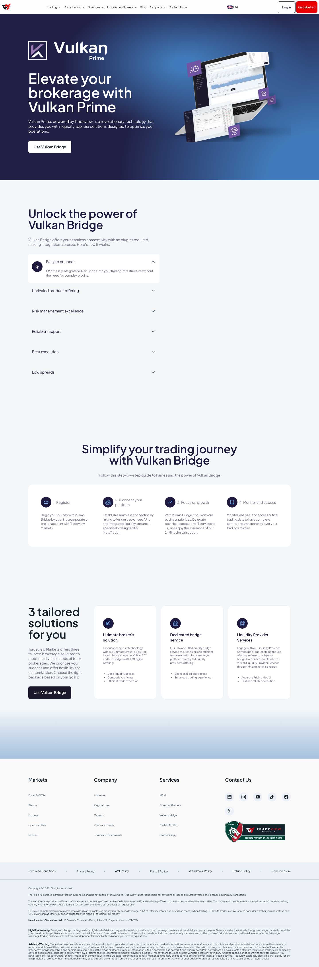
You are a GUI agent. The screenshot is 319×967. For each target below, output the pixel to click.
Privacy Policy (85, 871)
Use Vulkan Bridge (50, 146)
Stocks (32, 805)
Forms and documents (108, 835)
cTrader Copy (168, 835)
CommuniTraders (170, 805)
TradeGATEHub (169, 825)
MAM (163, 795)
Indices (32, 835)
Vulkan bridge (168, 815)
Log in (286, 7)
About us (99, 795)
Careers (99, 815)
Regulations (101, 805)
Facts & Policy (159, 871)
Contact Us (238, 780)
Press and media (104, 825)
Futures (33, 815)
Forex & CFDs (36, 795)
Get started (306, 7)
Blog (143, 7)
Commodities (37, 825)
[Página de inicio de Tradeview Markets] (6, 7)
